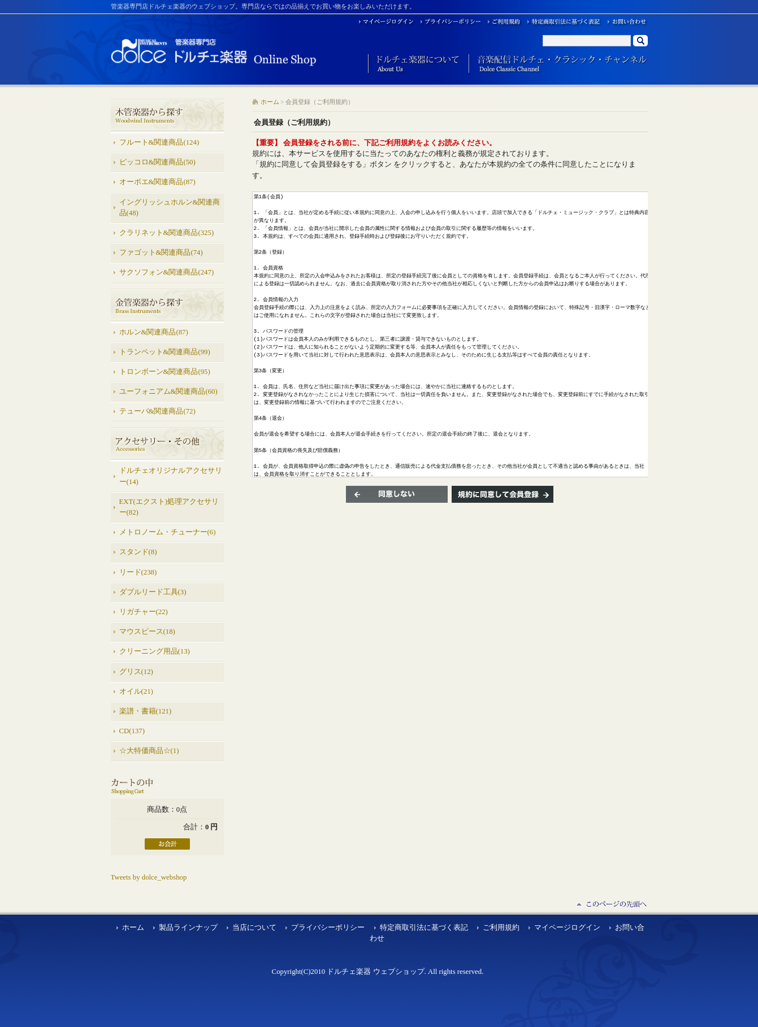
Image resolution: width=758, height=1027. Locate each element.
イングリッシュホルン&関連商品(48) (169, 207)
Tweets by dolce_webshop (149, 877)
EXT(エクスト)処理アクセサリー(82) (169, 507)
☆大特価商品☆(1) (149, 751)
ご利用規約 (501, 928)
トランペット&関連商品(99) (164, 352)
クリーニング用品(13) (154, 651)
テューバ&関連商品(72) (157, 411)
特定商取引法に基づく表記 (424, 928)
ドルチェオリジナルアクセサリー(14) (170, 476)
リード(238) (138, 572)
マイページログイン (567, 928)
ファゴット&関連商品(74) (161, 252)
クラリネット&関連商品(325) (166, 233)
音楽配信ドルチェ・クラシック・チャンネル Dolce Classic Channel (558, 64)
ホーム (270, 101)
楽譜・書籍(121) (145, 711)
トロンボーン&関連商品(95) (164, 372)
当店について (254, 928)
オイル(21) (136, 691)
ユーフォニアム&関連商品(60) (168, 391)
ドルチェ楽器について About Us (414, 64)
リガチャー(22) (143, 612)
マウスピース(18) (147, 632)
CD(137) (132, 731)
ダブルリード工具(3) (153, 592)
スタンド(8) (138, 552)
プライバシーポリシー (328, 928)
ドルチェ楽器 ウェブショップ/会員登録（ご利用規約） (214, 52)
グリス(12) (136, 672)
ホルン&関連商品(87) (153, 332)
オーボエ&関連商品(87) (157, 182)
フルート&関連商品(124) (159, 142)
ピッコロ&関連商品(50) (157, 162)
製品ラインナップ (188, 928)
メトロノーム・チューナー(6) (167, 532)
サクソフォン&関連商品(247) (166, 272)
